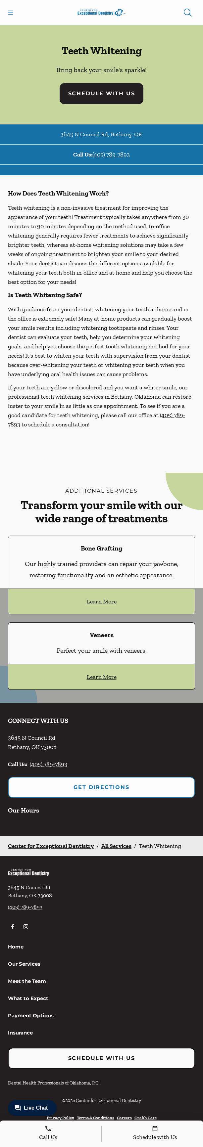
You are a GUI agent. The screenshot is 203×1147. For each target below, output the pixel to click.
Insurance (20, 1033)
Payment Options (31, 1015)
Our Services (24, 964)
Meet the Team (27, 981)
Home (16, 947)
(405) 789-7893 (111, 154)
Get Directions (101, 787)
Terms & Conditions (95, 1117)
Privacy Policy (60, 1117)
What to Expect (28, 998)
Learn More (102, 601)
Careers (124, 1117)
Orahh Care (145, 1117)
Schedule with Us (101, 93)
